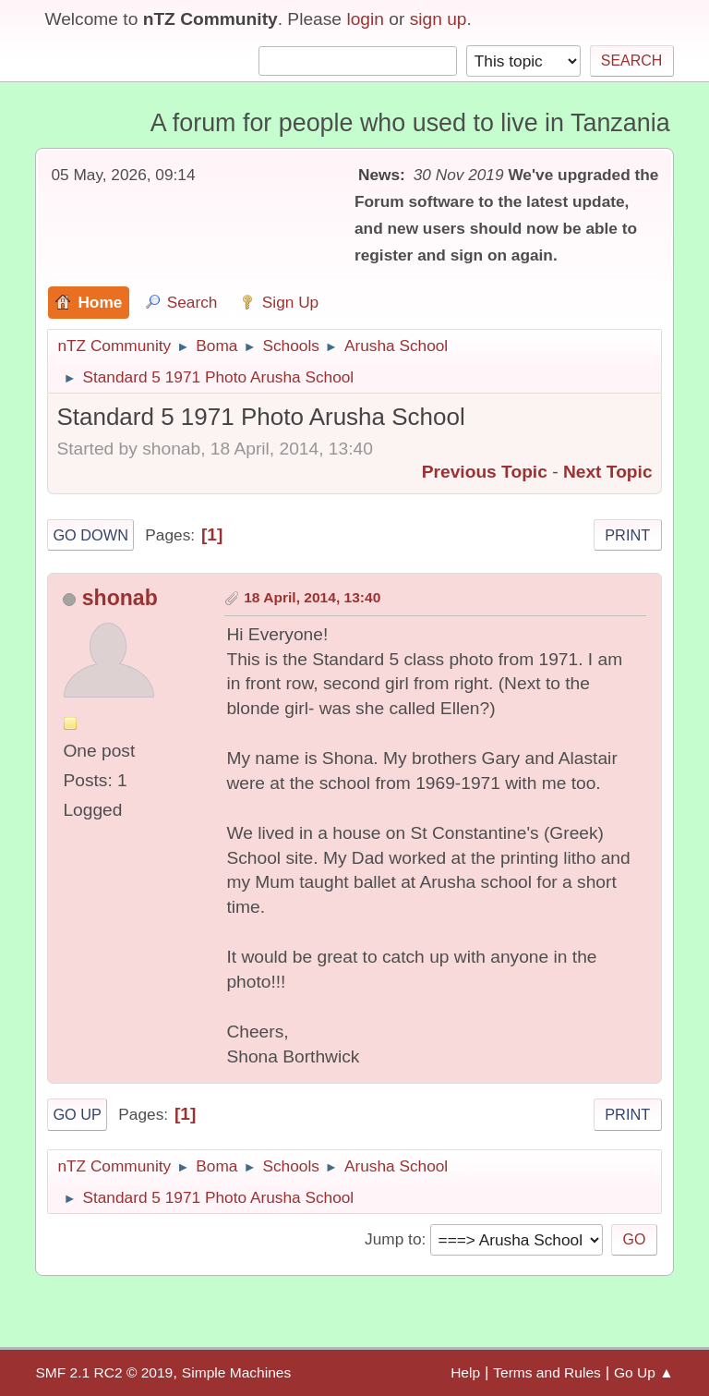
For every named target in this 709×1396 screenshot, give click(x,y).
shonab (120, 598)
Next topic (608, 471)
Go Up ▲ (644, 1372)
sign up (438, 19)
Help (465, 1372)
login (365, 19)
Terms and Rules (547, 1372)
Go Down (90, 535)
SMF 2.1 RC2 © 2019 (104, 1372)
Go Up (77, 1114)
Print (627, 535)
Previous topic (484, 471)
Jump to (393, 1239)
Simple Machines (236, 1372)
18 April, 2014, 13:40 (312, 597)
